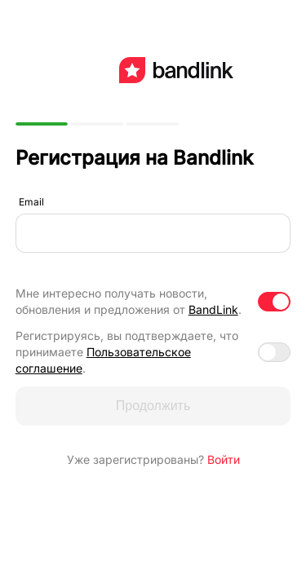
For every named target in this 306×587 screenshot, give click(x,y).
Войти (223, 459)
